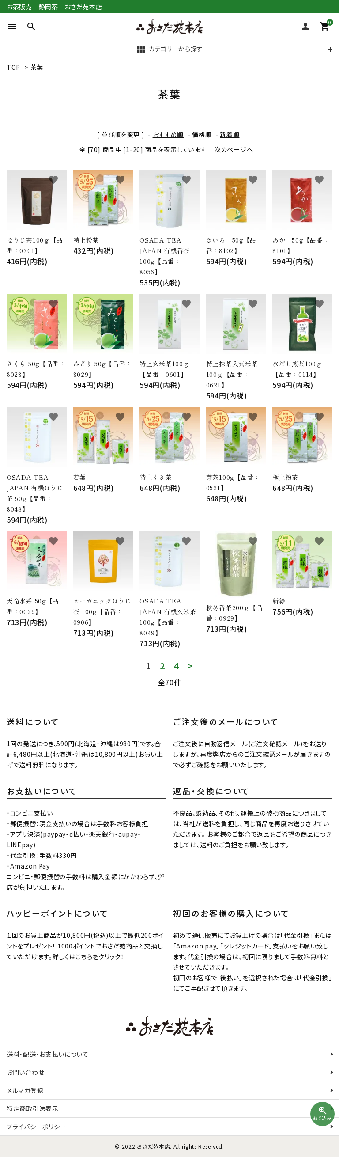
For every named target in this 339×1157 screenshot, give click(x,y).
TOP (13, 67)
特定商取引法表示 (33, 1108)
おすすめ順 (168, 134)
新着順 (229, 134)
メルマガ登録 (25, 1090)
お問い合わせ (25, 1072)
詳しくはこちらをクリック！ (88, 956)
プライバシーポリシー (36, 1126)
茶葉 (36, 67)
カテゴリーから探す (169, 49)
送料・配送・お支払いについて (48, 1054)
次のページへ (234, 149)
